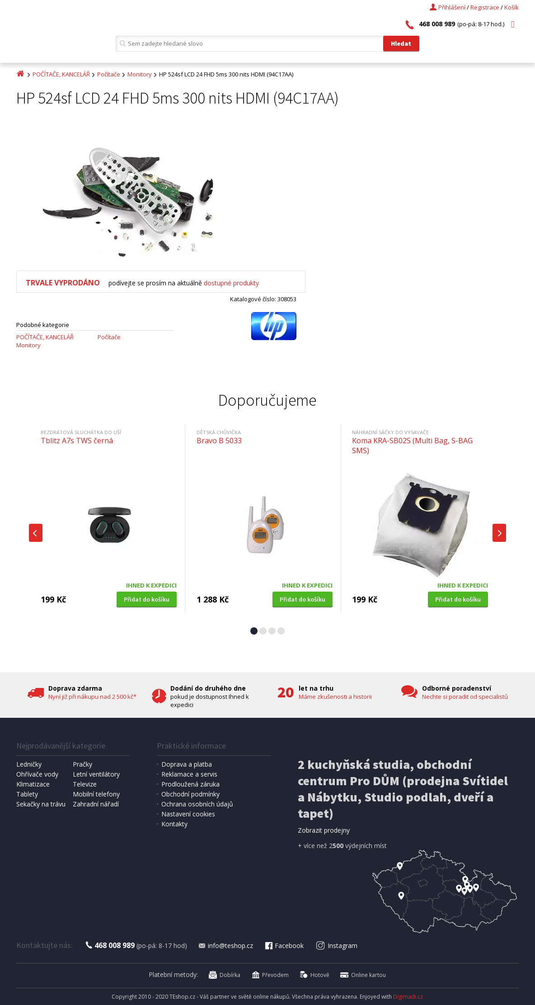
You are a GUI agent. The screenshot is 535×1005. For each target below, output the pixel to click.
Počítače (108, 74)
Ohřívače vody (37, 774)
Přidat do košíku (146, 599)
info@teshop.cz (225, 945)
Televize (85, 784)
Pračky (82, 764)
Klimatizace (33, 784)
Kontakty (174, 824)
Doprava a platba (186, 764)
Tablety (27, 794)
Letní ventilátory (96, 774)
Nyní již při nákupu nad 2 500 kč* (92, 696)
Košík (511, 7)
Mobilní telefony (96, 794)
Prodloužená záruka (190, 784)
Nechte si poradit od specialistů (465, 696)
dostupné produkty (231, 283)
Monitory (139, 74)
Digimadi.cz (408, 996)
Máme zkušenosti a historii (335, 696)
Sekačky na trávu (41, 804)
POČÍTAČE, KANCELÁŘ (61, 74)
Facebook (284, 945)
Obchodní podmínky (190, 794)
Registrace (484, 7)
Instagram (336, 945)
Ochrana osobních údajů (197, 804)
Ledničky (29, 764)
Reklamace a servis (189, 774)
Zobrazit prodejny (324, 830)
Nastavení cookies (188, 814)
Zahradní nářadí (96, 804)
